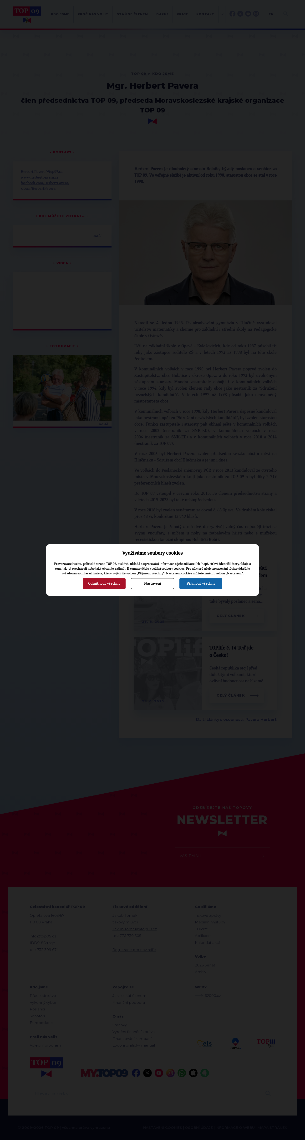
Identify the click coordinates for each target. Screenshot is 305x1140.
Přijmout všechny (201, 583)
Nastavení (152, 583)
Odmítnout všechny (104, 583)
